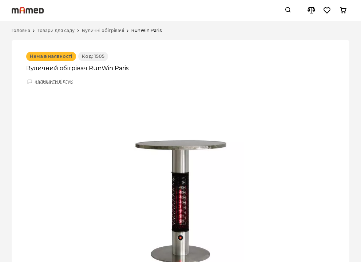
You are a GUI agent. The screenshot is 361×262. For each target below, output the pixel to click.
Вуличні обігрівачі (103, 30)
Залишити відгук (54, 81)
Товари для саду (56, 30)
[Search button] (288, 10)
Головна (21, 30)
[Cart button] (343, 10)
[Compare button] (311, 10)
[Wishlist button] (327, 10)
